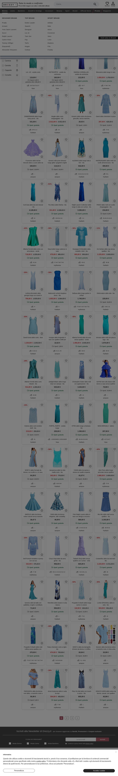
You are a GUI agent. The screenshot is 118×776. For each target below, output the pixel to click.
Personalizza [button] (19, 770)
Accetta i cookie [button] (99, 771)
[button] (116, 752)
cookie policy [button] (41, 761)
